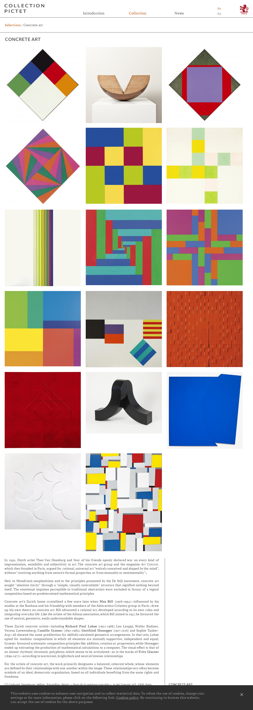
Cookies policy (127, 697)
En (219, 8)
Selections (13, 25)
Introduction (93, 13)
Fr (219, 14)
